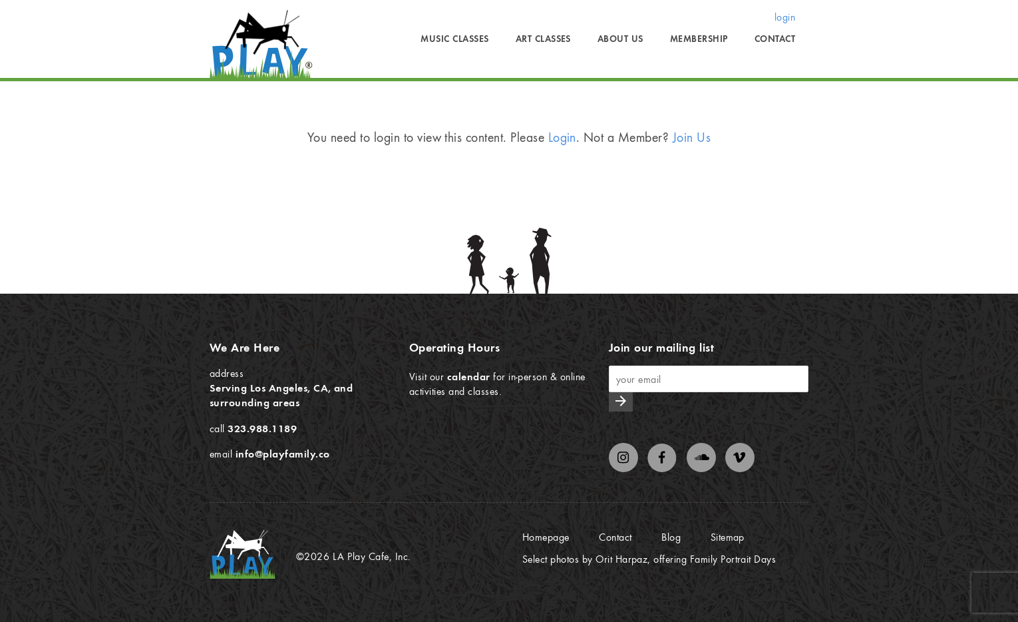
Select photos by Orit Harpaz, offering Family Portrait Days (649, 558)
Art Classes (543, 39)
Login (562, 137)
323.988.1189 (262, 428)
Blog (671, 536)
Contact (775, 39)
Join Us (692, 137)
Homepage (546, 536)
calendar (468, 376)
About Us (620, 39)
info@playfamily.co (283, 453)
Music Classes (454, 39)
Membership (699, 39)
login (784, 16)
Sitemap (728, 536)
